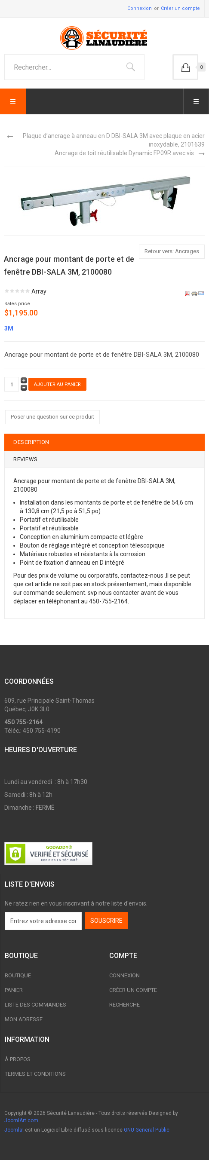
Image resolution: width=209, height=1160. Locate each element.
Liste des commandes (35, 1004)
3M (8, 328)
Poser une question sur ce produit (52, 416)
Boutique (18, 975)
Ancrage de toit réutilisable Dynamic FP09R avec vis (124, 153)
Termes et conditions (35, 1074)
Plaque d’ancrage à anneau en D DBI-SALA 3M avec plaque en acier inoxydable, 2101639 (114, 140)
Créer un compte (180, 8)
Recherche (124, 1004)
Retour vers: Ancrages (171, 251)
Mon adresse (24, 1019)
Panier (14, 990)
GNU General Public (146, 1130)
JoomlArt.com (21, 1120)
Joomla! (14, 1130)
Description (31, 442)
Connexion (139, 8)
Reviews (25, 459)
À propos (18, 1059)
